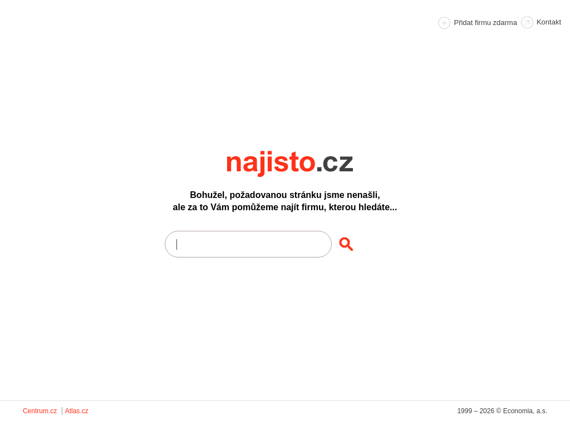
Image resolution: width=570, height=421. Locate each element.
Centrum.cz (40, 411)
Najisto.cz (305, 164)
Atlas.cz (77, 411)
